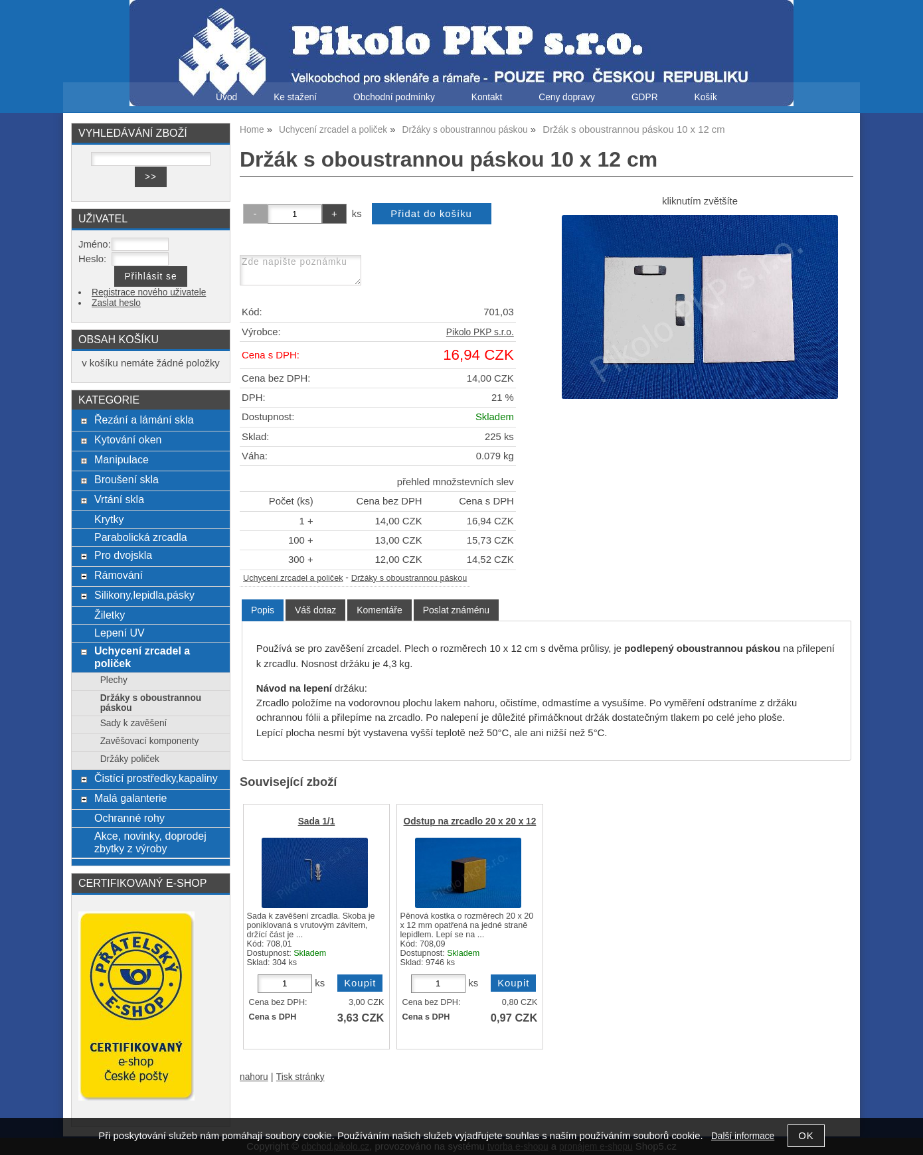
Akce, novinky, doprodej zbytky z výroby (150, 842)
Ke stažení (295, 97)
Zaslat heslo (116, 303)
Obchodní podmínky (394, 97)
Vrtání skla (119, 499)
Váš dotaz (315, 610)
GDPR (644, 97)
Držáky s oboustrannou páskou (409, 578)
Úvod (226, 97)
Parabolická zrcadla (140, 537)
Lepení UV (119, 633)
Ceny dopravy (567, 97)
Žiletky (109, 615)
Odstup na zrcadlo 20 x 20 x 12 (470, 821)
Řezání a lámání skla (144, 419)
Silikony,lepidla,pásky (144, 595)
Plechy (113, 680)
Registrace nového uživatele (149, 292)
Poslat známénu (456, 610)
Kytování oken (128, 439)
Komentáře (379, 610)
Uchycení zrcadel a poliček (293, 578)
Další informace (742, 1136)
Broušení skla (126, 479)
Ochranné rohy (129, 818)
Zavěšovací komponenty (149, 741)
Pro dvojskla (123, 555)
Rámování (118, 575)
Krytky (109, 519)
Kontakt (487, 97)
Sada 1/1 (316, 821)
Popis (262, 610)
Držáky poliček (129, 759)
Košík (706, 97)
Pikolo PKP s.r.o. (480, 332)
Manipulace (121, 459)
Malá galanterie (130, 798)
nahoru (254, 1077)
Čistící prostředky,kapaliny (156, 778)
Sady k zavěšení (133, 723)
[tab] (263, 610)
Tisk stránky (300, 1077)
